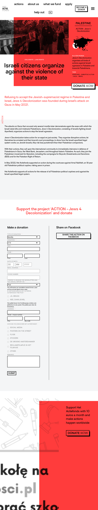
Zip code (27, 321)
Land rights (39, 59)
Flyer (12, 334)
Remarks (10, 354)
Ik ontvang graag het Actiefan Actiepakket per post (19, 292)
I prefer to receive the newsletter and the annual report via (22, 281)
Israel (80, 76)
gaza (75, 76)
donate (83, 86)
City (8, 321)
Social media (16, 327)
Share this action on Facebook (73, 236)
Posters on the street (20, 331)
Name (10, 252)
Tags (74, 72)
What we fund (52, 4)
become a (81, 8)
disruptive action (87, 74)
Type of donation (14, 234)
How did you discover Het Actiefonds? (22, 324)
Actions (18, 4)
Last (26, 258)
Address (11, 309)
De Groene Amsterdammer (22, 342)
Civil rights (29, 59)
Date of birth (12, 261)
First (8, 258)
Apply (68, 4)
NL (50, 12)
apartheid (76, 74)
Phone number (12, 274)
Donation (11, 240)
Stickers (14, 338)
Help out (39, 12)
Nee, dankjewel (17, 300)
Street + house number (14, 314)
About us (33, 4)
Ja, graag (14, 296)
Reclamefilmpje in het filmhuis (20, 346)
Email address (13, 268)
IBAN (9, 246)
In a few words (78, 56)
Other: (13, 351)
